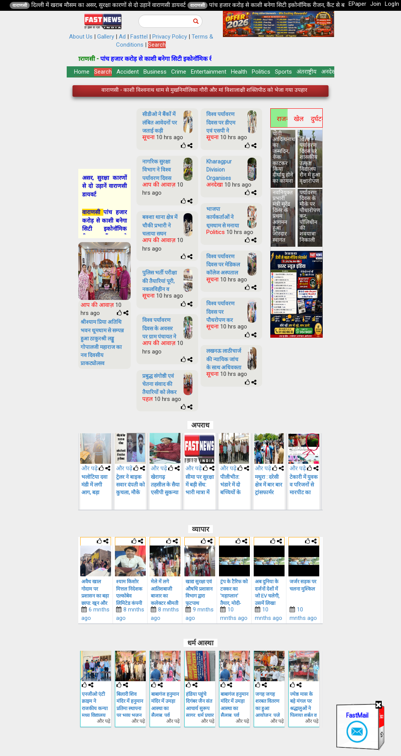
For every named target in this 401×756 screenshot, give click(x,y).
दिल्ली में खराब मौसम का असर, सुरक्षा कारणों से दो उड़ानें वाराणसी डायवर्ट (187, 5)
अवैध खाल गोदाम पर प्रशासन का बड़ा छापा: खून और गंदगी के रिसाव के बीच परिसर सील (129, 603)
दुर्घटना (316, 119)
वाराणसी (97, 5)
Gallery (105, 36)
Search (157, 44)
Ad (122, 36)
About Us (81, 36)
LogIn (392, 3)
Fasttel (139, 36)
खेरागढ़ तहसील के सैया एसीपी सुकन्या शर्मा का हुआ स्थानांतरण (199, 492)
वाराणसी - (165, 58)
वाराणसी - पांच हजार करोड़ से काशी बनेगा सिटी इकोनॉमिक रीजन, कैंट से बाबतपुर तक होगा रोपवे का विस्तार (204, 92)
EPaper (357, 3)
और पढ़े (89, 468)
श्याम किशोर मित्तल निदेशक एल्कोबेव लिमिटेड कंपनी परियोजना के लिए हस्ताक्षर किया (164, 603)
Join (375, 3)
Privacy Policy (169, 36)
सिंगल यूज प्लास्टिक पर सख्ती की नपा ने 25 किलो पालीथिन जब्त (95, 596)
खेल (299, 119)
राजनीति (282, 119)
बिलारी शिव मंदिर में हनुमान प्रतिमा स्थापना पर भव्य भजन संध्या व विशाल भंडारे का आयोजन (164, 715)
